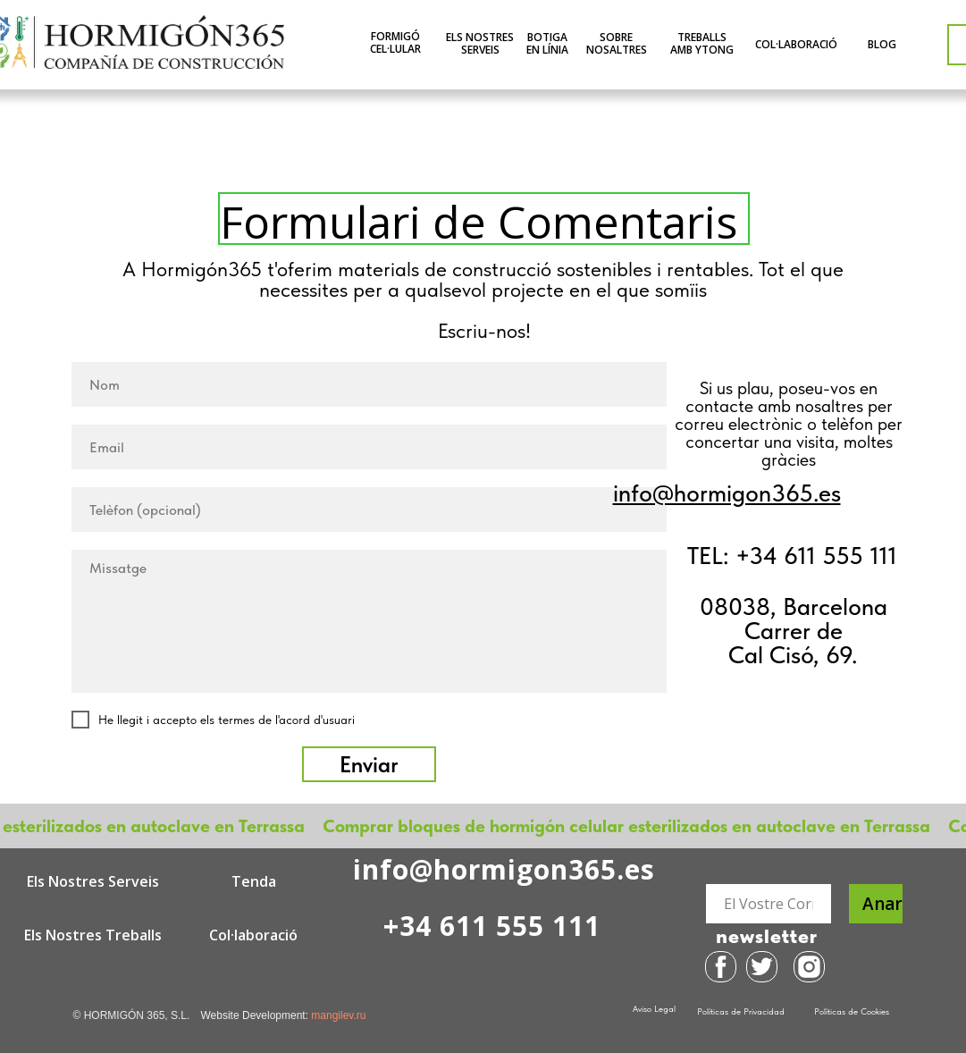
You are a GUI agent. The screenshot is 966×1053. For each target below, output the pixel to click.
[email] (369, 447)
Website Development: (256, 1015)
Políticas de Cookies (851, 1011)
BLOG (882, 44)
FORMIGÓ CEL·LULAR (395, 42)
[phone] (369, 509)
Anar (882, 903)
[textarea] (369, 621)
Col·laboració (253, 935)
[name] (369, 384)
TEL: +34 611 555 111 (792, 555)
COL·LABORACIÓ (796, 44)
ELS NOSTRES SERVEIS (480, 43)
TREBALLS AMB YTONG (702, 43)
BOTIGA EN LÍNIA (547, 43)
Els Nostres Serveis (93, 881)
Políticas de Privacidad (741, 1011)
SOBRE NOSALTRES (616, 43)
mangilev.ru (338, 1015)
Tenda (253, 881)
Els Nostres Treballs (93, 935)
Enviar (369, 764)
